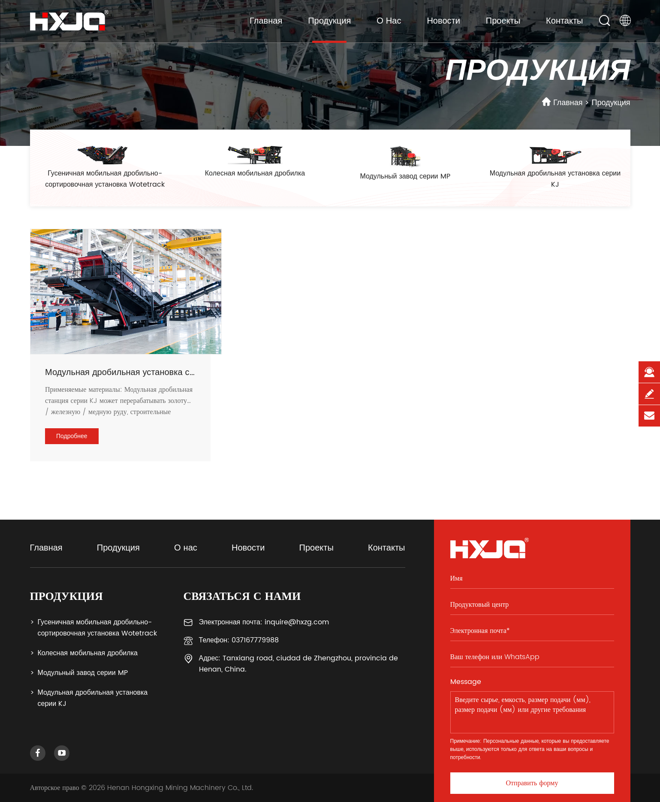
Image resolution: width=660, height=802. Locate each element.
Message (465, 681)
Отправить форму (532, 783)
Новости (443, 21)
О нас (389, 21)
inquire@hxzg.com (297, 622)
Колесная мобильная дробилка (88, 653)
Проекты (503, 21)
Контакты (564, 21)
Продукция (329, 21)
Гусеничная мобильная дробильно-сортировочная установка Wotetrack (97, 628)
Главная (266, 21)
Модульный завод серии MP (83, 672)
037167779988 (255, 640)
